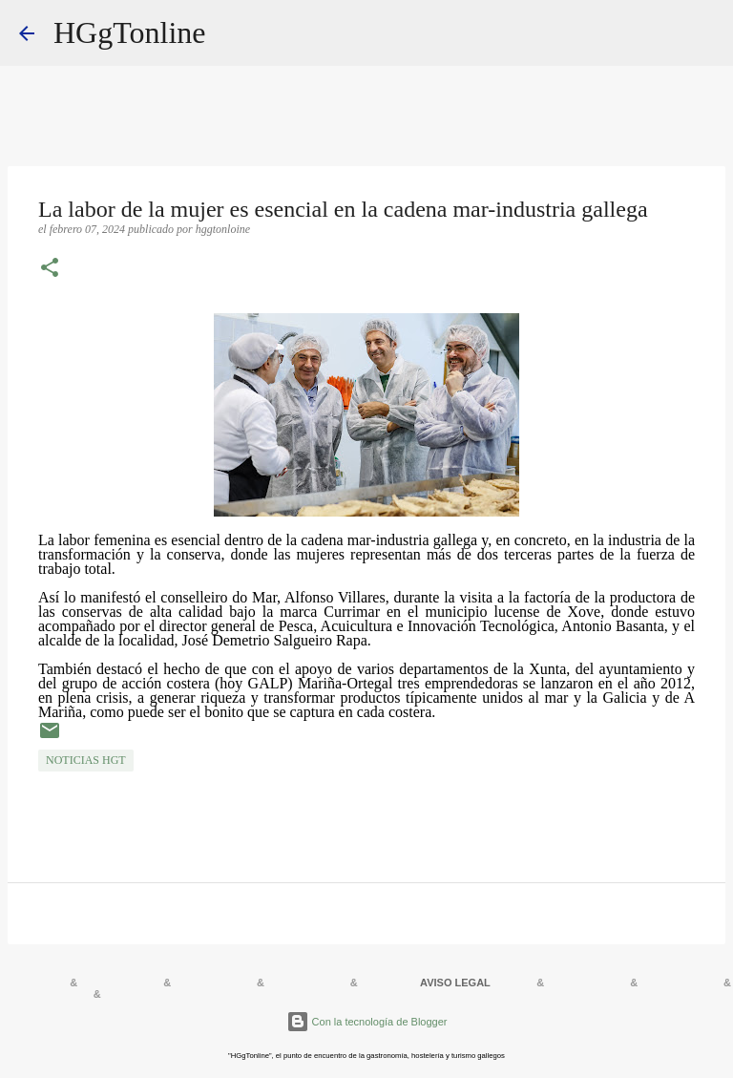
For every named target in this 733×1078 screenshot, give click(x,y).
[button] (49, 269)
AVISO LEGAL (455, 982)
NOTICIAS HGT (86, 760)
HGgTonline (129, 32)
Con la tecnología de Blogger (367, 1021)
